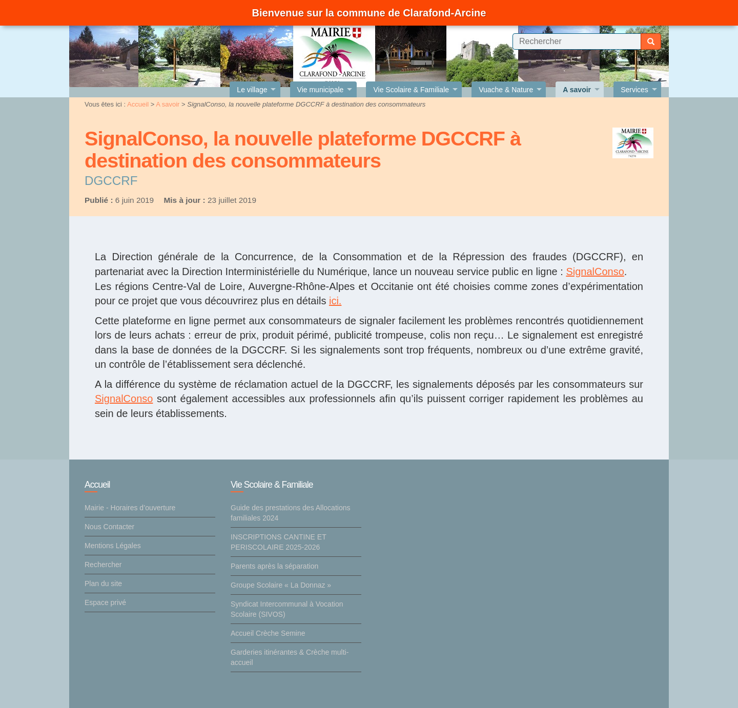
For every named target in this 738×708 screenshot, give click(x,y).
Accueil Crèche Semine (268, 633)
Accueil (138, 104)
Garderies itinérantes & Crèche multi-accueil (289, 657)
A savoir (167, 104)
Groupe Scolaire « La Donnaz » (281, 585)
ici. (335, 300)
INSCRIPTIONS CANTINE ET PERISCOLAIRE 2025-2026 (278, 542)
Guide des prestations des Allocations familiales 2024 (290, 513)
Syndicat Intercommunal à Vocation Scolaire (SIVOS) (287, 609)
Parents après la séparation (274, 566)
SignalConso (595, 271)
